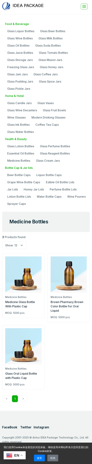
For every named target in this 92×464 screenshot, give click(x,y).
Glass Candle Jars (19, 103)
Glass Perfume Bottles (55, 146)
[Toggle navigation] (84, 6)
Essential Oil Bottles (20, 153)
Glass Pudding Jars (20, 81)
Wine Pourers (76, 196)
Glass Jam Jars (17, 74)
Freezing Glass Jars (20, 67)
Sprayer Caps (16, 204)
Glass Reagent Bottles (55, 153)
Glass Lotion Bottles (20, 146)
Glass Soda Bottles (48, 45)
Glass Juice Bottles (20, 52)
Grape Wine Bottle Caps (23, 182)
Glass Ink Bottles (18, 124)
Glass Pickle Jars (18, 88)
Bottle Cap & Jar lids (19, 168)
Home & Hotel (14, 96)
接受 (39, 458)
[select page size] (14, 245)
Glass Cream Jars (48, 160)
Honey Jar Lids (34, 189)
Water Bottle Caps (49, 196)
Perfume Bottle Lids (63, 189)
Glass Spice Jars (50, 81)
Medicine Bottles (18, 160)
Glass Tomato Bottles (53, 52)
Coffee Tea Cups (47, 124)
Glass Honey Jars (51, 67)
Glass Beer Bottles (52, 31)
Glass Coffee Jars (45, 74)
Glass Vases (45, 103)
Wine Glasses (16, 117)
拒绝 (52, 458)
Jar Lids (12, 189)
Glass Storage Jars (20, 60)
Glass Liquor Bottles (20, 31)
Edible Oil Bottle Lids (60, 182)
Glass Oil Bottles (18, 45)
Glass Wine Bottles (20, 38)
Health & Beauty (16, 139)
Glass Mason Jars (50, 60)
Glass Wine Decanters (22, 110)
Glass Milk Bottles (50, 38)
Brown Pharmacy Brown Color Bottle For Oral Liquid (67, 306)
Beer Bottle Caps (19, 175)
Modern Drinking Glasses (48, 117)
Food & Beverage (17, 24)
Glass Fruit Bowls (54, 110)
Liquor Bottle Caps (49, 175)
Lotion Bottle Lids (19, 196)
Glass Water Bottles (20, 132)
